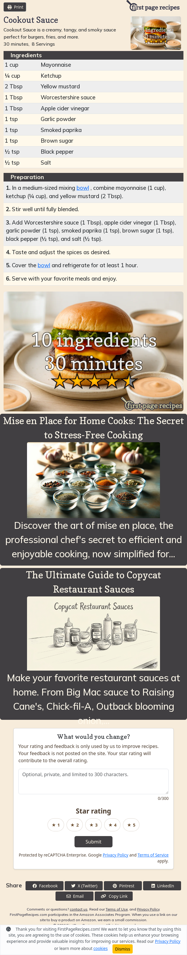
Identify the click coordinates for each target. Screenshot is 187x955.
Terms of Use (117, 909)
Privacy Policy (115, 855)
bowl (83, 187)
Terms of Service (153, 855)
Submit (93, 841)
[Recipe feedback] (93, 781)
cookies (101, 948)
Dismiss (122, 949)
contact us (79, 909)
